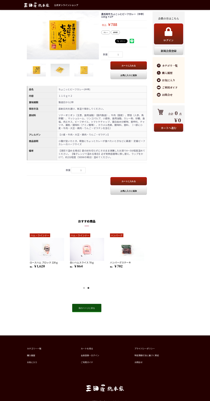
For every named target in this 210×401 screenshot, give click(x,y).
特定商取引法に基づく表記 (146, 355)
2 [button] (89, 288)
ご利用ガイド (87, 362)
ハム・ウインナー (40, 235)
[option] (63, 35)
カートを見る (87, 348)
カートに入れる (128, 65)
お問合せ (138, 362)
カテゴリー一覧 (34, 348)
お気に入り (32, 362)
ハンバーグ (117, 235)
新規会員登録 (168, 51)
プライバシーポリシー (144, 348)
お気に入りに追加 (128, 75)
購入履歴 (31, 355)
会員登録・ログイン (90, 355)
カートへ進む (168, 128)
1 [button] (84, 288)
